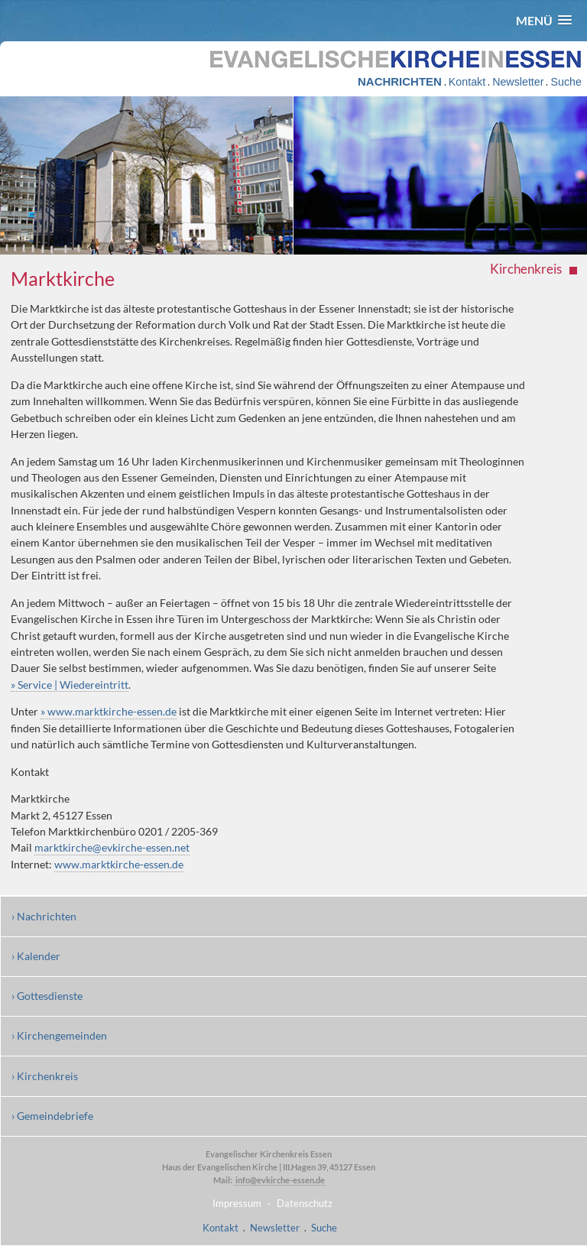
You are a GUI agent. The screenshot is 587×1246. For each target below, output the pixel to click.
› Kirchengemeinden (59, 1035)
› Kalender (35, 955)
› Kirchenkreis (44, 1075)
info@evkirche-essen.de (279, 1180)
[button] (543, 20)
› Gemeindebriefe (52, 1115)
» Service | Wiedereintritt (69, 684)
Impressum (236, 1203)
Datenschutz (304, 1203)
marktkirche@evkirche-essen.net (112, 847)
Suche (565, 82)
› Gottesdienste (47, 995)
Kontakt (467, 82)
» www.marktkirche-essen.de (109, 711)
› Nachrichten (43, 916)
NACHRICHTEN (400, 81)
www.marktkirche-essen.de (118, 864)
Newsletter (517, 82)
